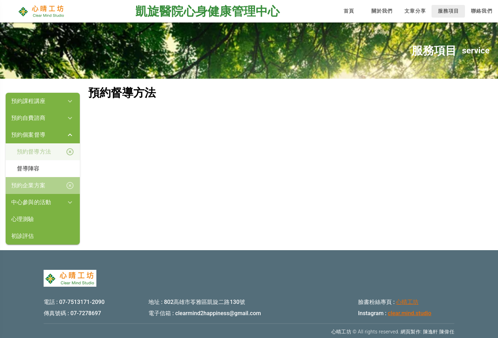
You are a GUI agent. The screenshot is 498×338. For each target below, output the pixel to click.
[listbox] (43, 169)
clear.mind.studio (410, 313)
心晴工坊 (407, 302)
